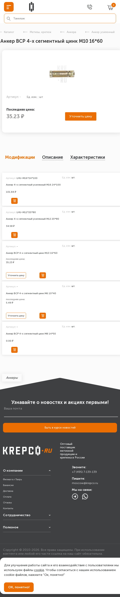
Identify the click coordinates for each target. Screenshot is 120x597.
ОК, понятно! (18, 587)
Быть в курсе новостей (60, 427)
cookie (39, 570)
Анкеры (12, 378)
